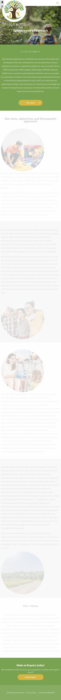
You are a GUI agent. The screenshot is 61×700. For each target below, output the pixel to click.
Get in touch (31, 103)
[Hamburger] (57, 3)
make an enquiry (30, 677)
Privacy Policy (31, 693)
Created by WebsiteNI (46, 693)
